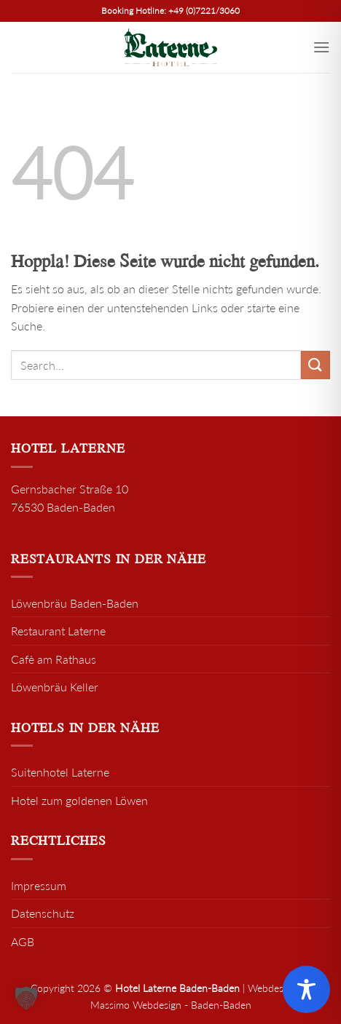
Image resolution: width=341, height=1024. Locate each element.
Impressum (38, 885)
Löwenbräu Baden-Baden (74, 603)
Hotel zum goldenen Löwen (79, 800)
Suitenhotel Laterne (60, 772)
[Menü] (321, 47)
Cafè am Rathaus (53, 659)
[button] (26, 998)
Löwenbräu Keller (54, 687)
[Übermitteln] (315, 365)
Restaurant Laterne (58, 631)
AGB (22, 941)
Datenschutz (42, 913)
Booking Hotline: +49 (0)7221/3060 (170, 10)
